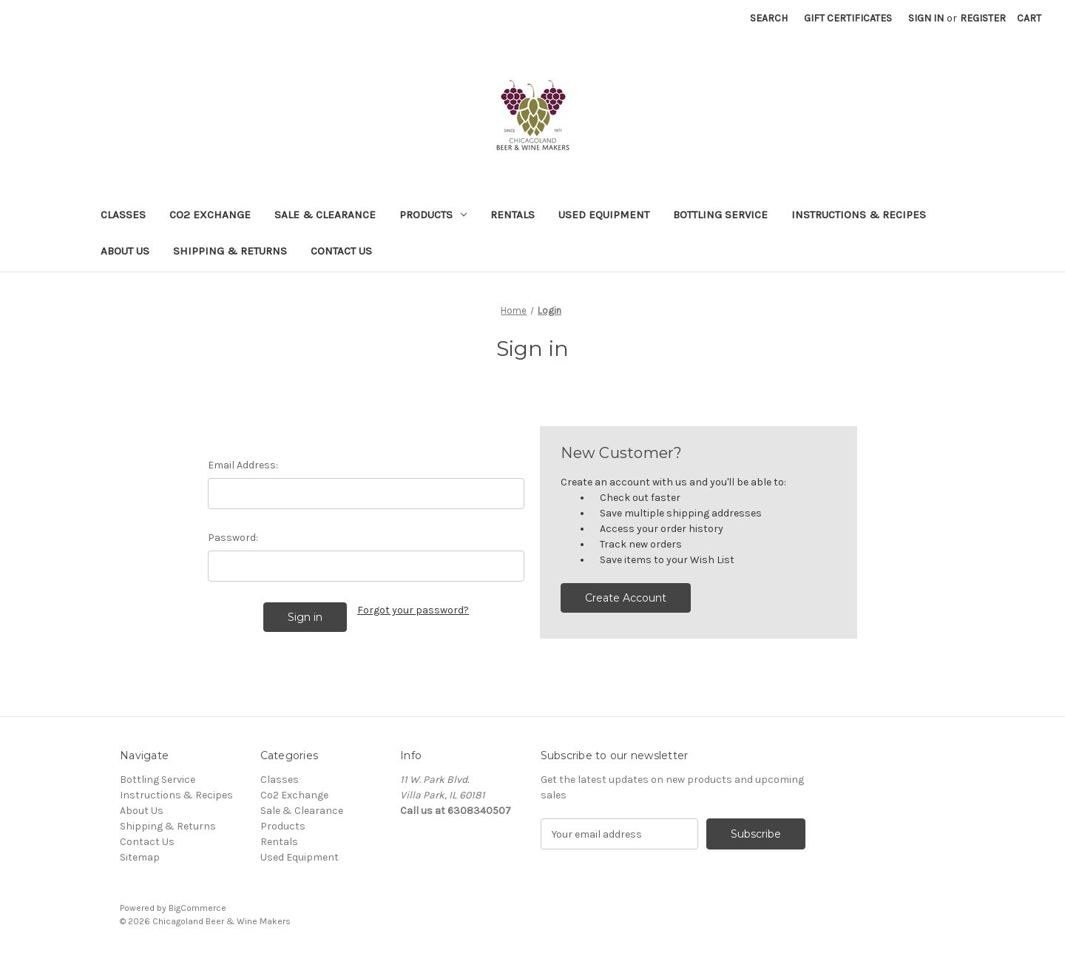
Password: (233, 537)
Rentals (512, 214)
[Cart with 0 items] (1029, 18)
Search (769, 18)
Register (983, 18)
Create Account (625, 598)
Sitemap (140, 857)
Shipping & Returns (230, 251)
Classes (123, 214)
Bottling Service (720, 214)
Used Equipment (603, 214)
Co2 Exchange (210, 214)
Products (433, 214)
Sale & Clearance (325, 214)
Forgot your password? (413, 610)
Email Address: (243, 465)
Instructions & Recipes (858, 214)
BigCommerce (197, 908)
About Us (125, 251)
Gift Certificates (848, 18)
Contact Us (341, 251)
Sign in (926, 18)
